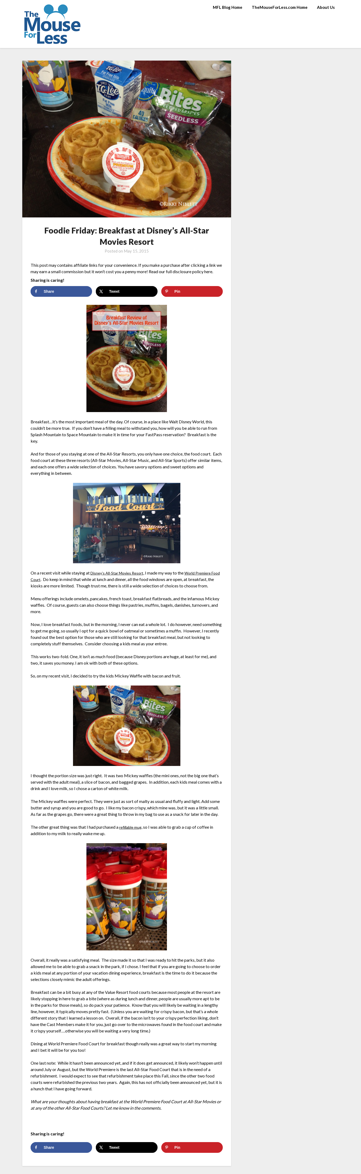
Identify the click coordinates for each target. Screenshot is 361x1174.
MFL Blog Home (227, 7)
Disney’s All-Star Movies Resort (119, 572)
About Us (326, 7)
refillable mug (132, 826)
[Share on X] (126, 291)
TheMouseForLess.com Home (280, 7)
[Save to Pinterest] (192, 291)
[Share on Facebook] (61, 291)
